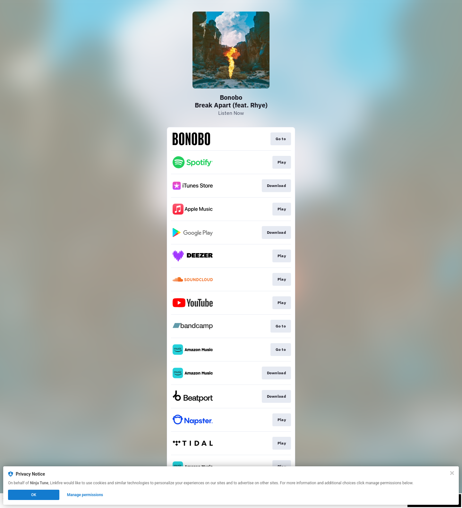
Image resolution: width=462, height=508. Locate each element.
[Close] (452, 473)
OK (33, 495)
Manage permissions (85, 495)
